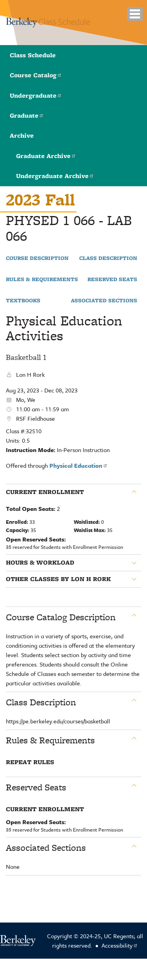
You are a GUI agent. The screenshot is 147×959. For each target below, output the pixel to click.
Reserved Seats (112, 279)
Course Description (37, 258)
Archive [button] (22, 135)
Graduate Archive (46, 156)
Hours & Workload (40, 563)
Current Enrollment (45, 492)
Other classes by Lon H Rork (58, 579)
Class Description (108, 258)
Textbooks (23, 300)
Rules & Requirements (42, 279)
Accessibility (120, 945)
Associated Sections (104, 300)
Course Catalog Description (61, 617)
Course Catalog (36, 75)
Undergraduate (36, 95)
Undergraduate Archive (55, 176)
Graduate (27, 115)
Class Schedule (33, 55)
